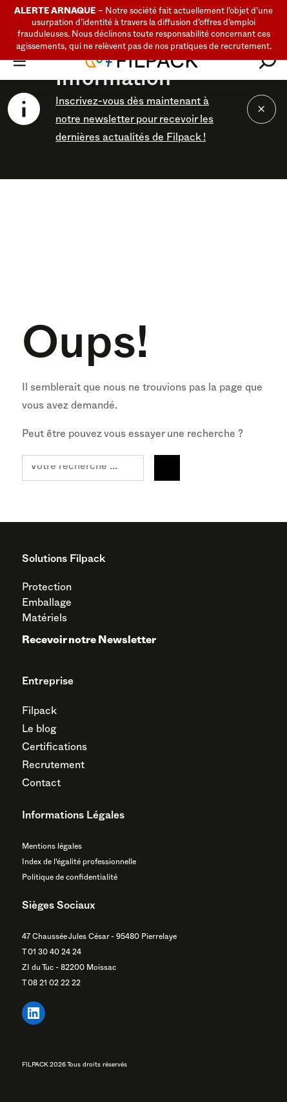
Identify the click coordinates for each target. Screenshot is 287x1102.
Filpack (39, 712)
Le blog (39, 730)
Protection (47, 589)
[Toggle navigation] (19, 60)
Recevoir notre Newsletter (89, 641)
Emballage (47, 604)
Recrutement (53, 766)
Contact (41, 785)
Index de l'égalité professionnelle (79, 863)
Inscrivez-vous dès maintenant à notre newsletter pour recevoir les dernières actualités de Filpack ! (134, 121)
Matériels (44, 620)
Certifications (54, 748)
